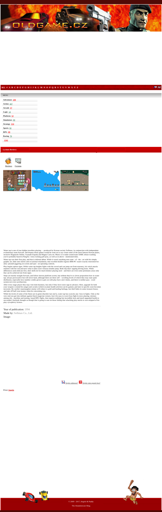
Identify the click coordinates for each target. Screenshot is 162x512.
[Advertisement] (81, 58)
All (3, 87)
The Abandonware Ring (81, 506)
